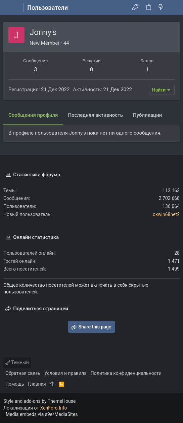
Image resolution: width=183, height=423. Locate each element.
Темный (17, 362)
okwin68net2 (166, 214)
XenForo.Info (53, 408)
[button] (10, 8)
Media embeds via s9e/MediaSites (42, 414)
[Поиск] (173, 8)
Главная (37, 384)
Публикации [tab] (147, 115)
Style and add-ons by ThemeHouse (39, 401)
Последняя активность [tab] (95, 115)
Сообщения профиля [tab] (33, 115)
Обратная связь (22, 373)
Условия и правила (65, 373)
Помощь (14, 384)
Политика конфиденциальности (126, 373)
